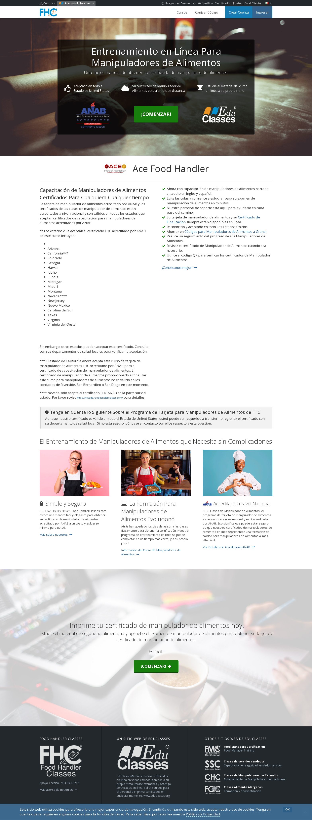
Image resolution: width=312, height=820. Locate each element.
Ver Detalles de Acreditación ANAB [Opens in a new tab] (228, 547)
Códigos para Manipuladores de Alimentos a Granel (225, 231)
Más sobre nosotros (56, 534)
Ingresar (262, 12)
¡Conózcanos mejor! (179, 267)
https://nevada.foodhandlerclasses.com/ (100, 397)
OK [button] (287, 809)
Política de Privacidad (203, 814)
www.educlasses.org (156, 795)
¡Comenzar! (156, 114)
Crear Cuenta (239, 12)
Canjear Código (206, 12)
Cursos (182, 12)
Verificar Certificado (214, 3)
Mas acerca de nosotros (58, 790)
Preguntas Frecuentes (179, 3)
